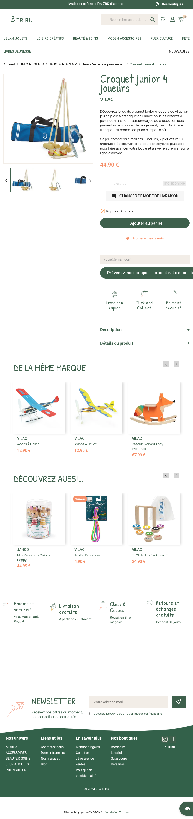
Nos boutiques (169, 4)
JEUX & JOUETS (17, 764)
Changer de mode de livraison (145, 196)
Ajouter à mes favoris (145, 238)
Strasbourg (119, 758)
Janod (23, 549)
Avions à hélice (28, 444)
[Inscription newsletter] (179, 702)
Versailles (118, 764)
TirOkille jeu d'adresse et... (151, 555)
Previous (170, 364)
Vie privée (110, 812)
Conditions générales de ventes (85, 758)
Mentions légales (88, 747)
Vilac (107, 99)
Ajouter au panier (146, 223)
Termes (124, 812)
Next (176, 364)
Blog (44, 764)
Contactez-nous (52, 747)
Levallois (117, 752)
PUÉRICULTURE (17, 770)
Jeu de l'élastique (87, 555)
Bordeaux (118, 747)
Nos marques (50, 758)
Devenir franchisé (53, 752)
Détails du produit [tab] (116, 343)
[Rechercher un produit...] (129, 19)
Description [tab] (111, 329)
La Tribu (169, 747)
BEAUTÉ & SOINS (18, 758)
